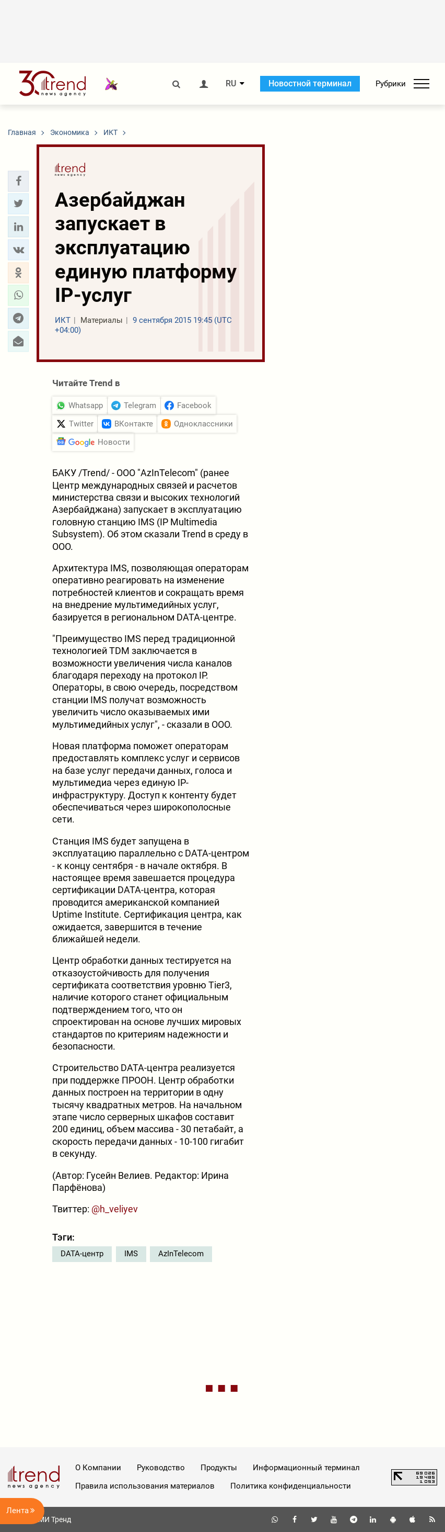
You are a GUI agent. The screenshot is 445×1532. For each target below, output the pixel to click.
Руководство (161, 1467)
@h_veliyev (114, 1208)
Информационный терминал (306, 1467)
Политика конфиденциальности (290, 1486)
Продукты (219, 1467)
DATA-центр (82, 1253)
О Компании (98, 1467)
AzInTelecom (181, 1253)
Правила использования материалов (145, 1486)
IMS (131, 1253)
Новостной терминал (310, 83)
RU (231, 84)
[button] (18, 181)
